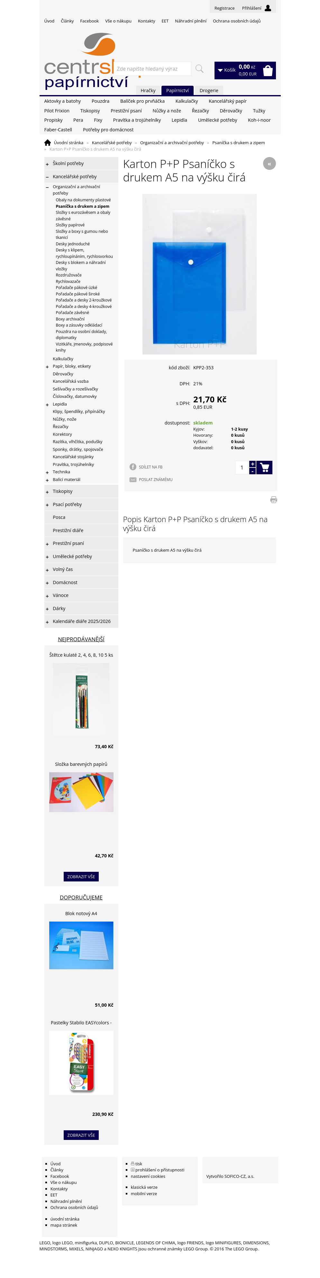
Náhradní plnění (190, 21)
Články (67, 21)
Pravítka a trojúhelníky (137, 120)
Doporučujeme (81, 897)
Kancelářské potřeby (112, 142)
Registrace (225, 8)
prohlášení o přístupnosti (159, 1170)
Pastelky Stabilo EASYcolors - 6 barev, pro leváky (81, 1024)
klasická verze (144, 1187)
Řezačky (200, 111)
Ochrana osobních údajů (237, 21)
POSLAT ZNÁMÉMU (155, 479)
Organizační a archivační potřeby (172, 142)
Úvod (49, 21)
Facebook (89, 21)
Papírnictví (177, 90)
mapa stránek (63, 1225)
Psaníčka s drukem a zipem (238, 142)
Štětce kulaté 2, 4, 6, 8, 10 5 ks (81, 655)
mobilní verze (144, 1193)
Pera (78, 120)
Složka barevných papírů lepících (81, 765)
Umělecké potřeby (217, 120)
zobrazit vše (81, 877)
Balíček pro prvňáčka (142, 101)
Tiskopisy (90, 111)
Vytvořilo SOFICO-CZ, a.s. (230, 1176)
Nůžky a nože (167, 111)
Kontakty (146, 21)
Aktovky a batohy (62, 101)
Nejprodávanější (81, 639)
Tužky (259, 111)
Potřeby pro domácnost (108, 130)
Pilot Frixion (57, 111)
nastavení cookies (148, 1176)
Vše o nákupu (118, 21)
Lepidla (179, 120)
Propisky (53, 120)
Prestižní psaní (126, 111)
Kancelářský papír (228, 101)
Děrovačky (231, 111)
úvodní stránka (64, 1219)
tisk (138, 1164)
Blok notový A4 (81, 913)
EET (165, 21)
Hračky (148, 90)
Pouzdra (100, 101)
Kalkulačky (187, 101)
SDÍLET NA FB (150, 466)
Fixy (98, 120)
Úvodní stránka (69, 142)
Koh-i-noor (259, 120)
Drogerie (209, 90)
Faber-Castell (58, 130)
